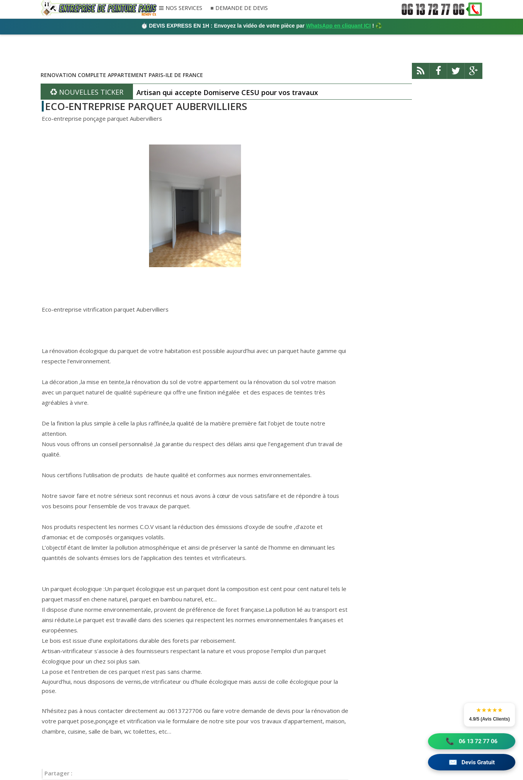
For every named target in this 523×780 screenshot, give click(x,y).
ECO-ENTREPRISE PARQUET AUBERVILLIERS (146, 106)
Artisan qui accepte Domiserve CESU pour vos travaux (227, 92)
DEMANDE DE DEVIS (241, 8)
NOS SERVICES (184, 8)
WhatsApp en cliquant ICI (338, 26)
